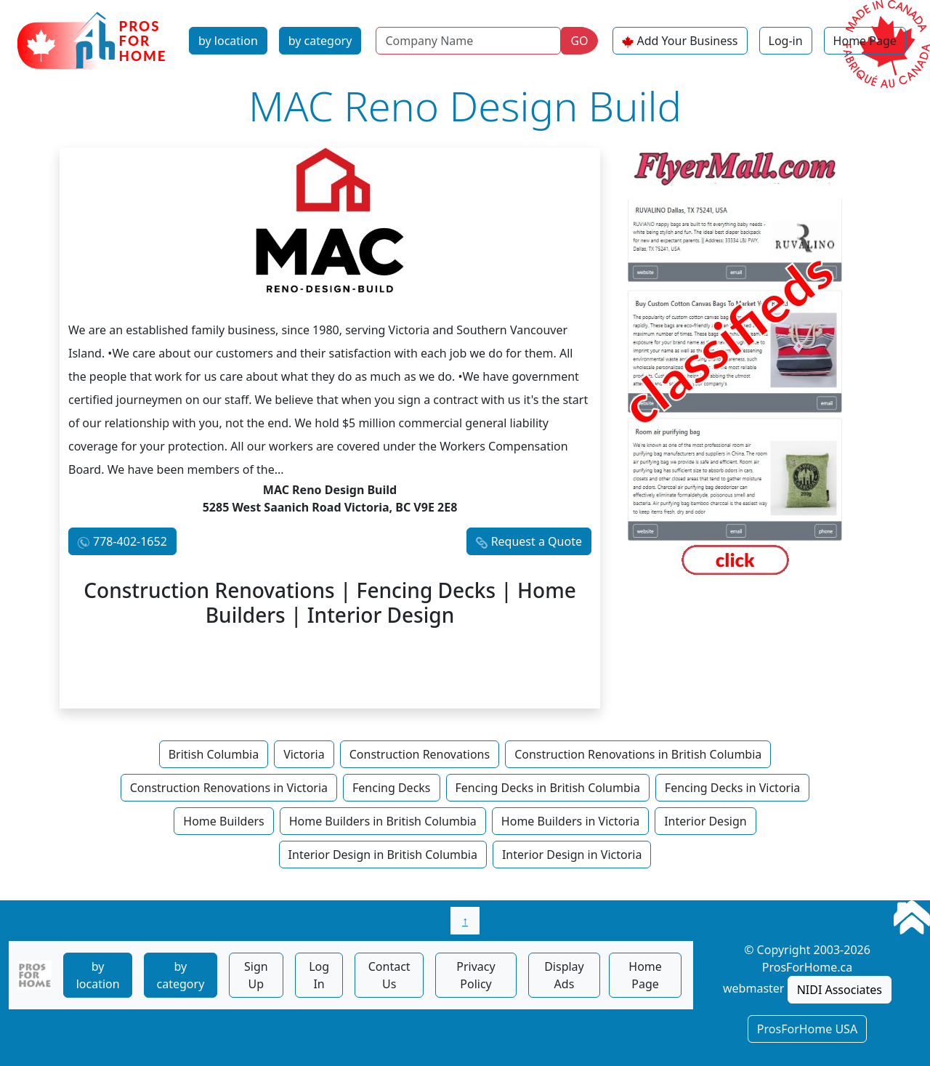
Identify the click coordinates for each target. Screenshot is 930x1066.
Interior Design (705, 821)
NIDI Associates (839, 990)
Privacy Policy (475, 975)
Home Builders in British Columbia (383, 821)
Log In (319, 975)
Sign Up (256, 975)
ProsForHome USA (807, 1029)
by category (320, 41)
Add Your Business (687, 41)
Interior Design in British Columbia (382, 855)
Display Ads (564, 975)
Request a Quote (536, 541)
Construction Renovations (419, 754)
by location (228, 41)
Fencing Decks (391, 788)
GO (579, 41)
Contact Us (389, 975)
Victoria (304, 754)
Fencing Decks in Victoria (732, 788)
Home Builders (223, 821)
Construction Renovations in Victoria (229, 788)
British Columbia (214, 754)
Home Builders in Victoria (570, 821)
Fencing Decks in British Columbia (548, 788)
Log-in (786, 41)
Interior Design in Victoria (572, 855)
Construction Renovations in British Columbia (637, 754)
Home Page (865, 41)
